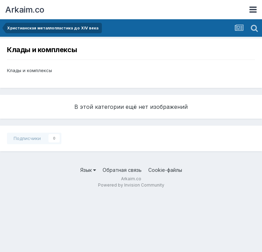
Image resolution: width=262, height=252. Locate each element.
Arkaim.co (24, 10)
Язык (88, 170)
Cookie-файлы (165, 170)
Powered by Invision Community (131, 185)
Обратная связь (122, 170)
